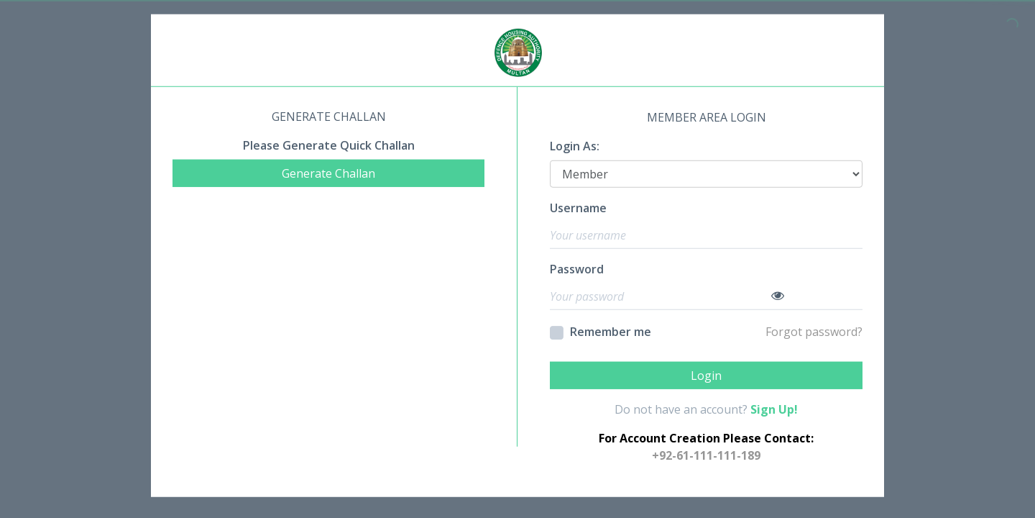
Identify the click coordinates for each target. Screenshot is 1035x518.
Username (578, 208)
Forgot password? (813, 332)
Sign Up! (774, 409)
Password (577, 269)
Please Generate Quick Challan (329, 145)
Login (706, 375)
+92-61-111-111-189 (706, 455)
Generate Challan (328, 173)
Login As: (574, 146)
